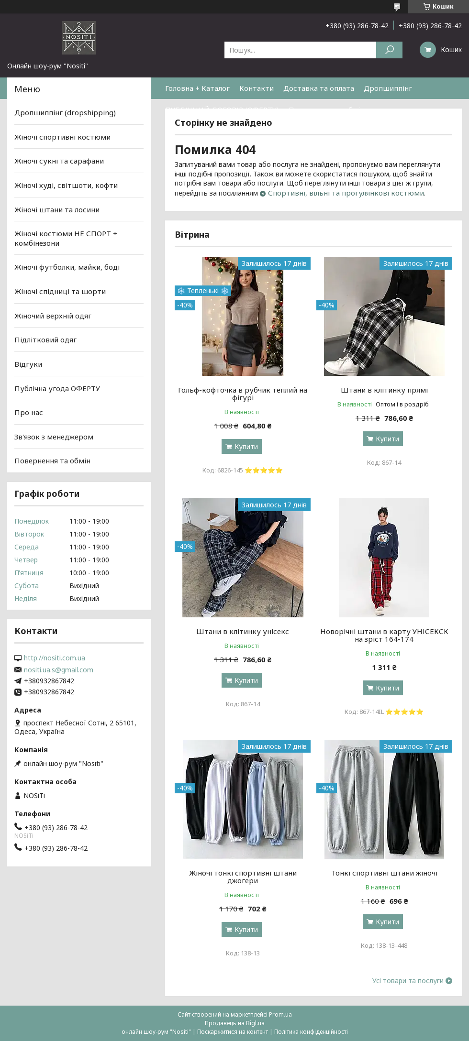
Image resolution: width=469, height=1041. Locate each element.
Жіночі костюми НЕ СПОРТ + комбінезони (65, 238)
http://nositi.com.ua (54, 658)
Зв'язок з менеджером (53, 436)
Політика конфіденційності (311, 1032)
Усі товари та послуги (408, 980)
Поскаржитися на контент (232, 1032)
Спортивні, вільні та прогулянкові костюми (346, 192)
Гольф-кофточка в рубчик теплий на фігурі (242, 393)
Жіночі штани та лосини (57, 209)
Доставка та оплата (318, 88)
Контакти (256, 88)
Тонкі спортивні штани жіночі (384, 873)
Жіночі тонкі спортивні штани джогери (243, 876)
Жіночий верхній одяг (52, 315)
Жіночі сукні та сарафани (59, 160)
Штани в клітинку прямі (384, 390)
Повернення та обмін (327, 109)
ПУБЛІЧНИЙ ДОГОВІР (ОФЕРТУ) (222, 109)
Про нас (28, 412)
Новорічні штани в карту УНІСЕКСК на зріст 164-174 (384, 635)
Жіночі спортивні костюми (62, 137)
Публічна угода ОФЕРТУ (57, 388)
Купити (246, 446)
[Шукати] (389, 50)
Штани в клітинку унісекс (242, 631)
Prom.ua (280, 1014)
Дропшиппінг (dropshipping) (65, 112)
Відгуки (28, 364)
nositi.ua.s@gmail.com (58, 670)
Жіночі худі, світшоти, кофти (66, 185)
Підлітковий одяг (45, 339)
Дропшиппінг (388, 88)
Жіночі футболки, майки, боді (67, 267)
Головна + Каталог (197, 88)
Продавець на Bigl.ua (235, 1023)
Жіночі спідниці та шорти (60, 291)
